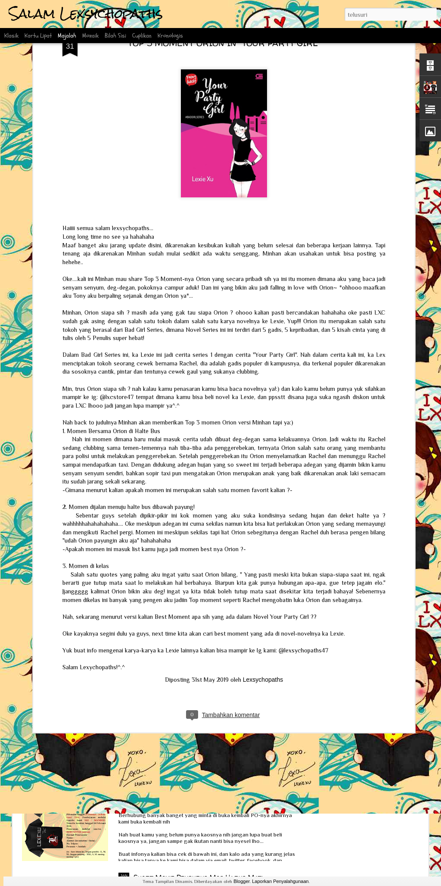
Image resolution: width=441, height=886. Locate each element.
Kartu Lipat (38, 35)
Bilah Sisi (115, 35)
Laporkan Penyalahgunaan (280, 881)
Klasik (11, 35)
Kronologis (170, 35)
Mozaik (90, 35)
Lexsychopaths (263, 613)
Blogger (241, 881)
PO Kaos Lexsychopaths (171, 779)
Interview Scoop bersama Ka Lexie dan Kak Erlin (117, 724)
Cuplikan (142, 35)
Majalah (67, 35)
